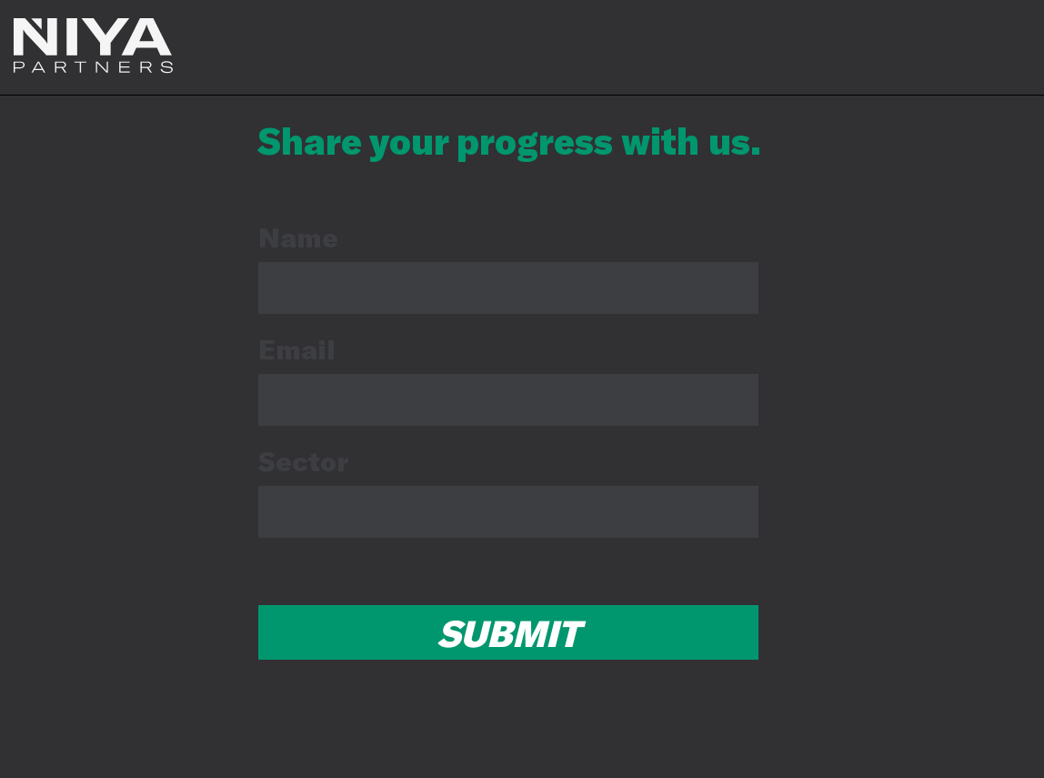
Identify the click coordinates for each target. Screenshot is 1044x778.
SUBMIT (508, 632)
